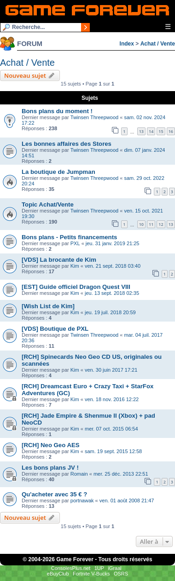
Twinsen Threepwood (94, 117)
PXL (75, 243)
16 (171, 131)
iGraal (114, 568)
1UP (99, 568)
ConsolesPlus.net (71, 568)
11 (151, 224)
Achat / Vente (157, 43)
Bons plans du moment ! (57, 111)
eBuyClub (58, 573)
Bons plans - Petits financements (69, 237)
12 (160, 224)
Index (127, 43)
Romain (79, 474)
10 (141, 224)
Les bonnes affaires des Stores (66, 143)
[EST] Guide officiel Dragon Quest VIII (76, 286)
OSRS (121, 573)
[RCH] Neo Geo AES (51, 445)
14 (151, 131)
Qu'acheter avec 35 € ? (54, 494)
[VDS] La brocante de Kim (59, 259)
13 (141, 131)
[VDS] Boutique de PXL (55, 328)
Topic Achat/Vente (48, 204)
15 (160, 131)
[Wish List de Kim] (48, 306)
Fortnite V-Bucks (91, 573)
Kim (74, 266)
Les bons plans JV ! (50, 467)
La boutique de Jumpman (58, 171)
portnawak (82, 500)
